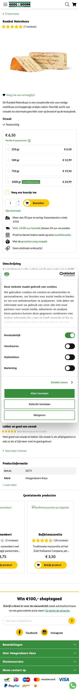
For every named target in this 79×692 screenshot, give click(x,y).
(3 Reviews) (36, 540)
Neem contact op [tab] (14, 670)
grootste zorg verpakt (34, 241)
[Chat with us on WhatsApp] (72, 686)
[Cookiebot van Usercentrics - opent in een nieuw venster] (59, 274)
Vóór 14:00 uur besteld (26, 228)
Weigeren (39, 415)
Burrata (26, 534)
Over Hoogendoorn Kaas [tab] (19, 653)
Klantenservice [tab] (13, 661)
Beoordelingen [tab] (12, 644)
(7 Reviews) (30, 26)
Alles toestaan (39, 393)
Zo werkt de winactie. (57, 610)
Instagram (57, 632)
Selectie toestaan (39, 404)
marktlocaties (62, 234)
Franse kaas (12, 13)
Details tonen (59, 382)
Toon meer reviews (16, 450)
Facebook (31, 632)
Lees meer (11, 484)
